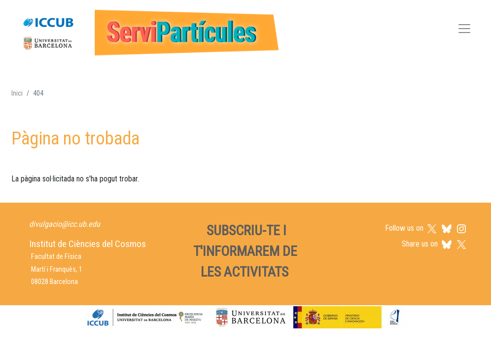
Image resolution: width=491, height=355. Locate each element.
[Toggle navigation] (464, 30)
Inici (17, 93)
